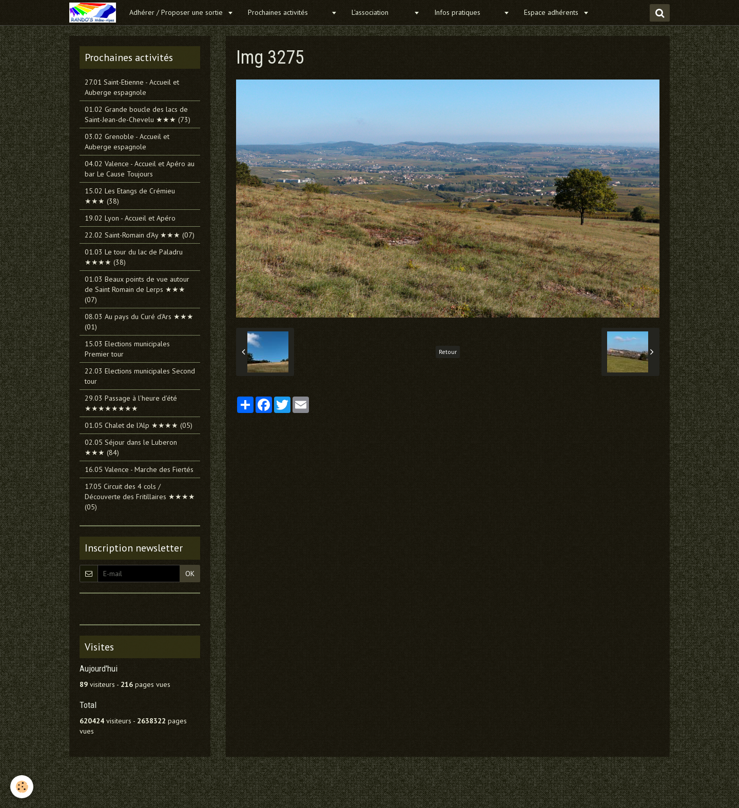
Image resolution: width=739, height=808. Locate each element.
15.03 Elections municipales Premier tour (127, 349)
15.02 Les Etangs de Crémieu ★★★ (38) (130, 196)
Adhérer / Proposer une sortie (177, 12)
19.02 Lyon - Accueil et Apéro (130, 218)
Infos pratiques (467, 12)
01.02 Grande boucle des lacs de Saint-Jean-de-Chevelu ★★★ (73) (137, 114)
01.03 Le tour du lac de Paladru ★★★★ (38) (134, 257)
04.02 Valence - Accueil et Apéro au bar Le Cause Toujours (140, 169)
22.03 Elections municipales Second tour (140, 376)
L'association (381, 12)
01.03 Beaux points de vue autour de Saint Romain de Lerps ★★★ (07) (137, 289)
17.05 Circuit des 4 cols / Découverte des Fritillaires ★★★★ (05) (140, 496)
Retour (448, 352)
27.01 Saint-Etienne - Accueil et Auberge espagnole (132, 87)
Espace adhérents (552, 12)
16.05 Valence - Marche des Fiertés (139, 469)
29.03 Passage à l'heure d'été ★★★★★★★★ (131, 403)
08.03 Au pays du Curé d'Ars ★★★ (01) (139, 321)
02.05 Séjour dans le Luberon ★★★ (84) (131, 447)
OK (190, 573)
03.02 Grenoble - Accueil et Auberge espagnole (127, 141)
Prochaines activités (288, 12)
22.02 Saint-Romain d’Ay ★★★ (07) (140, 235)
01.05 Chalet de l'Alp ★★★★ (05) (138, 425)
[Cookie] (21, 786)
